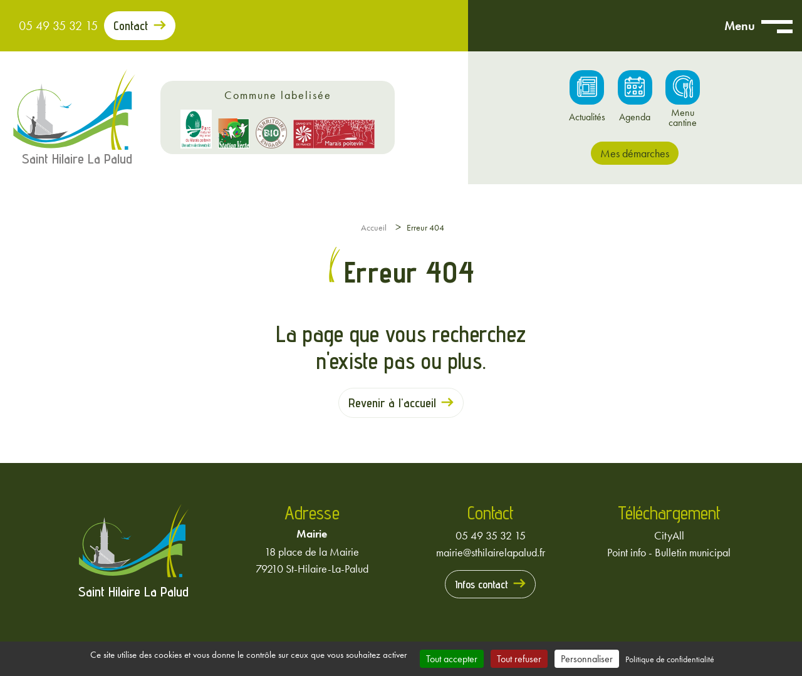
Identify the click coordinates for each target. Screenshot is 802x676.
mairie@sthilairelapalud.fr (490, 552)
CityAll (669, 535)
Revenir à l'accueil (392, 402)
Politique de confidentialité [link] (669, 659)
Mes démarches (634, 153)
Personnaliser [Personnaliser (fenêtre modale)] (587, 658)
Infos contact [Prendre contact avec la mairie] (481, 584)
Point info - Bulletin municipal (669, 552)
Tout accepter (451, 658)
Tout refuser (519, 658)
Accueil (374, 227)
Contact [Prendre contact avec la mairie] (130, 25)
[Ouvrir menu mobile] (777, 25)
